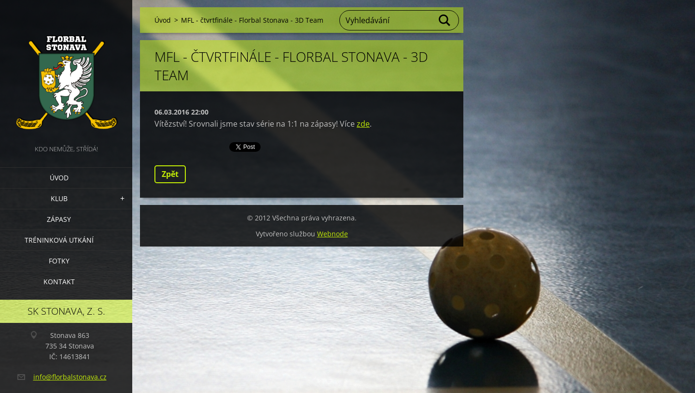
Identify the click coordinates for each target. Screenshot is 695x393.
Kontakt (59, 281)
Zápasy (59, 219)
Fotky (59, 260)
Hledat (445, 20)
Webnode (332, 233)
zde (363, 123)
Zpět (170, 174)
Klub (59, 198)
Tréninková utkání (59, 240)
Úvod (59, 177)
